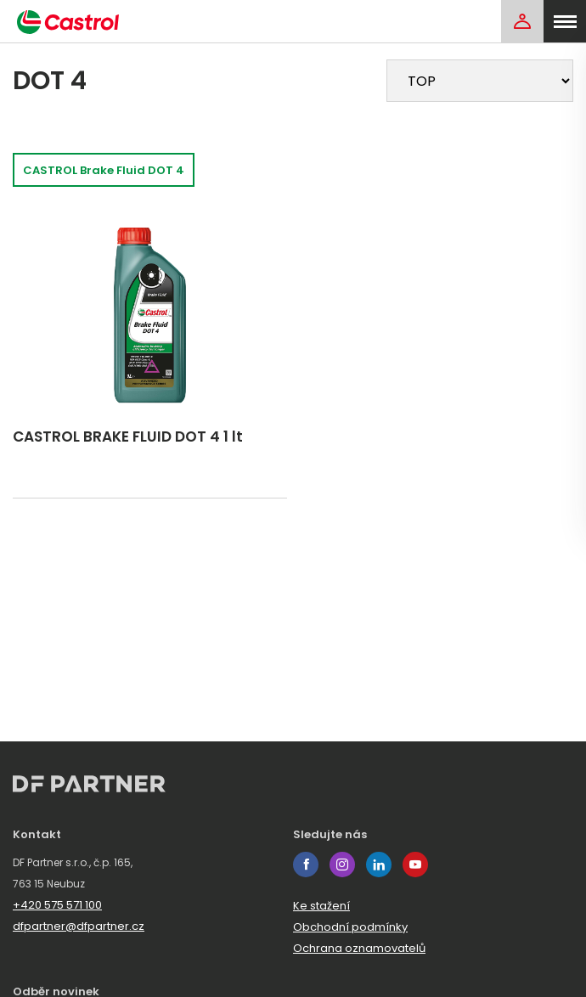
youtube (415, 864)
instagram (342, 864)
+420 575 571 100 (57, 905)
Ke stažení (321, 906)
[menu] (565, 21)
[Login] (522, 21)
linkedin (379, 864)
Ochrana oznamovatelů (359, 948)
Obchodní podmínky (350, 927)
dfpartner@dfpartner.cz (78, 926)
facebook (305, 864)
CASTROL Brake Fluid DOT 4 (103, 170)
